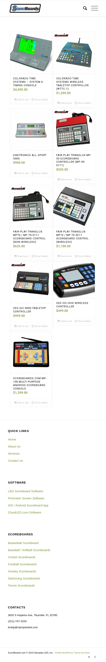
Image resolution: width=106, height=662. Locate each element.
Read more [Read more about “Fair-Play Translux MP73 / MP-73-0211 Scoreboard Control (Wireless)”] (64, 256)
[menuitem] (83, 8)
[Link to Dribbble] (95, 657)
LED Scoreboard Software (25, 491)
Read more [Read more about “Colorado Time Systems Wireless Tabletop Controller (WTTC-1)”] (64, 103)
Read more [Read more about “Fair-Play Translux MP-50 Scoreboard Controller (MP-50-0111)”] (64, 179)
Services (14, 453)
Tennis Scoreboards (21, 585)
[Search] (83, 8)
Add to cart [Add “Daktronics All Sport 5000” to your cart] (21, 173)
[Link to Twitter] (89, 657)
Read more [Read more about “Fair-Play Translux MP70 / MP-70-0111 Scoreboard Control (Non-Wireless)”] (21, 256)
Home (12, 439)
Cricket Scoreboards (21, 557)
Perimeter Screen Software (26, 498)
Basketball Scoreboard (23, 543)
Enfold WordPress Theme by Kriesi (72, 652)
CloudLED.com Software (24, 512)
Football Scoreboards (22, 564)
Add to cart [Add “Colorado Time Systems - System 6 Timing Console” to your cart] (21, 99)
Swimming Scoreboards (24, 578)
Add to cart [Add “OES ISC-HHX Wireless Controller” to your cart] (64, 321)
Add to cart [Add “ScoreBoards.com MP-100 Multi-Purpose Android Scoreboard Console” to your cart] (21, 402)
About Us (14, 446)
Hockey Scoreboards (22, 571)
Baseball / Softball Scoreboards (29, 550)
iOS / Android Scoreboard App (28, 505)
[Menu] (92, 8)
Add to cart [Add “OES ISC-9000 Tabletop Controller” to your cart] (21, 326)
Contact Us (15, 460)
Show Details (40, 99)
